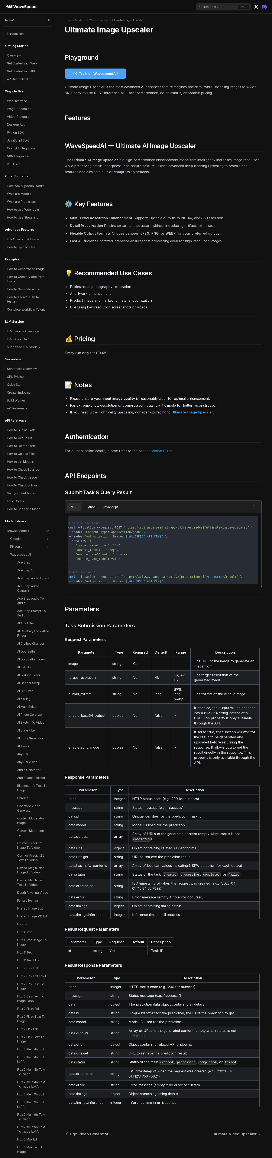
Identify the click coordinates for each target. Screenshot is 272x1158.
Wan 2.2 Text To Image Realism (28, 945)
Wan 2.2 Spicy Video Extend (31, 798)
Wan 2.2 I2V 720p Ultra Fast (33, 686)
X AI (29, 1115)
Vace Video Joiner (30, 121)
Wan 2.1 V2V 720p (30, 525)
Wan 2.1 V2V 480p (30, 480)
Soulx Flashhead (29, 36)
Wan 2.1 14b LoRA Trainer (29, 235)
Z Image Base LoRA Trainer (31, 989)
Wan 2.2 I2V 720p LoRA (29, 661)
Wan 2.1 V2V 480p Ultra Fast (30, 515)
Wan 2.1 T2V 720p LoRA (30, 425)
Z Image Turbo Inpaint (32, 1052)
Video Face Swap (29, 172)
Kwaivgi (29, 1092)
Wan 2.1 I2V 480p (29, 260)
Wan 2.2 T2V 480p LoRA (30, 830)
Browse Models (75, 20)
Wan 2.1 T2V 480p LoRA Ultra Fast (30, 392)
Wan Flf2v (24, 963)
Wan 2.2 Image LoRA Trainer (31, 711)
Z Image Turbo (27, 1007)
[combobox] (223, 6)
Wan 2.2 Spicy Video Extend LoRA (31, 810)
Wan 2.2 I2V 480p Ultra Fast (33, 621)
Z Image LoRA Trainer (32, 999)
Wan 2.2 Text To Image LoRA (28, 933)
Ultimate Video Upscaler (27, 103)
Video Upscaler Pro (31, 212)
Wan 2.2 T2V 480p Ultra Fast (30, 855)
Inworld (29, 1108)
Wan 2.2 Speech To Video (31, 760)
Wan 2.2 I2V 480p (29, 586)
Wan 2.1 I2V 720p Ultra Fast (32, 331)
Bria (29, 1139)
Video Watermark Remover (29, 222)
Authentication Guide (155, 451)
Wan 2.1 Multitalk (28, 349)
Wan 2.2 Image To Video (29, 736)
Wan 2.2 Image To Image (29, 723)
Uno (20, 113)
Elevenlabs (29, 1147)
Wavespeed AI (98, 20)
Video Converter (29, 157)
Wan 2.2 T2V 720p (30, 885)
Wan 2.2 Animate (28, 570)
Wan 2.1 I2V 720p (29, 301)
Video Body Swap (30, 149)
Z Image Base (26, 971)
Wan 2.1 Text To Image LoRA (33, 470)
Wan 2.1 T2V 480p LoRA (30, 380)
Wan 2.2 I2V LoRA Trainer (29, 699)
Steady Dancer (27, 44)
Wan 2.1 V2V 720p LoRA (30, 535)
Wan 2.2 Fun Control (31, 578)
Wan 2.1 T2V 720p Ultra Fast (30, 450)
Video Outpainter (29, 196)
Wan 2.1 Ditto (26, 252)
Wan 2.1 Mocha (27, 341)
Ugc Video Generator (32, 80)
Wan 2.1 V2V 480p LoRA (30, 490)
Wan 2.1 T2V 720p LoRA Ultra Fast (30, 437)
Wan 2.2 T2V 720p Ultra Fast (30, 920)
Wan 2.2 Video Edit (30, 955)
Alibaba (29, 1068)
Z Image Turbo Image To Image (32, 1030)
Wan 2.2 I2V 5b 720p (31, 631)
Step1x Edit (25, 52)
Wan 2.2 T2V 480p (30, 820)
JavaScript (110, 507)
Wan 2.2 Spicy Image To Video (31, 773)
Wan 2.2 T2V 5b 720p (32, 865)
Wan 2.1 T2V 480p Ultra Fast (30, 405)
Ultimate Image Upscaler (28, 90)
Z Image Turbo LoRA (31, 1060)
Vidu (29, 1100)
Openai (29, 1076)
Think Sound (26, 60)
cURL (74, 507)
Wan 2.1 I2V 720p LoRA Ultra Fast (33, 319)
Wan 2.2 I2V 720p (29, 651)
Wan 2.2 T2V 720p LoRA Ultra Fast (30, 908)
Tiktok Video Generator (26, 70)
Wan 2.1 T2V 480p (30, 370)
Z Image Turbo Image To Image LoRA (32, 1042)
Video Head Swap (30, 188)
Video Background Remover (30, 139)
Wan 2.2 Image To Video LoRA (29, 748)
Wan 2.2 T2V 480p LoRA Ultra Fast (30, 843)
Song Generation (29, 28)
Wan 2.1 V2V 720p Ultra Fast (30, 560)
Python (90, 507)
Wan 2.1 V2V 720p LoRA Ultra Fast (30, 548)
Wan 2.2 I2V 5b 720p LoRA (31, 641)
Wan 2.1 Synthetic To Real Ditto (31, 360)
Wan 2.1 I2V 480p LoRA (33, 268)
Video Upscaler (28, 204)
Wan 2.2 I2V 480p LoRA (29, 596)
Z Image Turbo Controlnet (27, 1017)
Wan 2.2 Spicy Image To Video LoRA (31, 785)
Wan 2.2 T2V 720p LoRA (30, 896)
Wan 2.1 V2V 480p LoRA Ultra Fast (30, 503)
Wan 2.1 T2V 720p (30, 415)
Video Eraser (26, 164)
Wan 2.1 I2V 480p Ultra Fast (33, 291)
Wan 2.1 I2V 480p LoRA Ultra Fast (33, 279)
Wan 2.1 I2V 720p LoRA (33, 309)
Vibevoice (24, 128)
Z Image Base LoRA (31, 979)
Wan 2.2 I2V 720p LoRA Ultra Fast (29, 674)
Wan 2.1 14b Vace (29, 245)
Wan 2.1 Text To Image (33, 460)
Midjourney (29, 1131)
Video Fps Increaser (31, 180)
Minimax (29, 1123)
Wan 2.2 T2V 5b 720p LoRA (32, 875)
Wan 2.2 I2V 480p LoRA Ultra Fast (29, 609)
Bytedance (29, 1084)
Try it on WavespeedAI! (98, 74)
